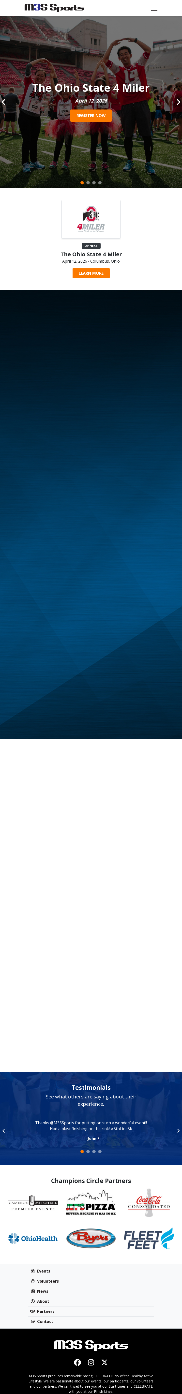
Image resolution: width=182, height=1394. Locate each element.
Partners (42, 1311)
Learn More (91, 273)
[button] (3, 102)
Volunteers (44, 1281)
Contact (41, 1321)
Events (40, 1271)
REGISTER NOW (91, 115)
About (39, 1301)
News (39, 1291)
